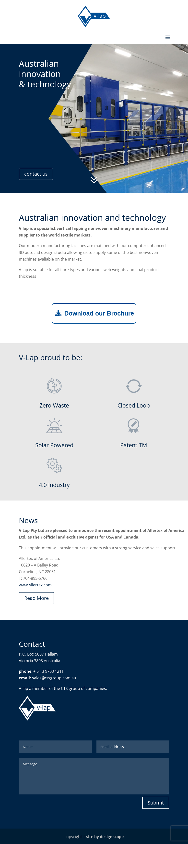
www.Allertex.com (35, 585)
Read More (36, 598)
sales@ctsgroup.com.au (54, 678)
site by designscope (105, 836)
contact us (36, 174)
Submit (156, 802)
